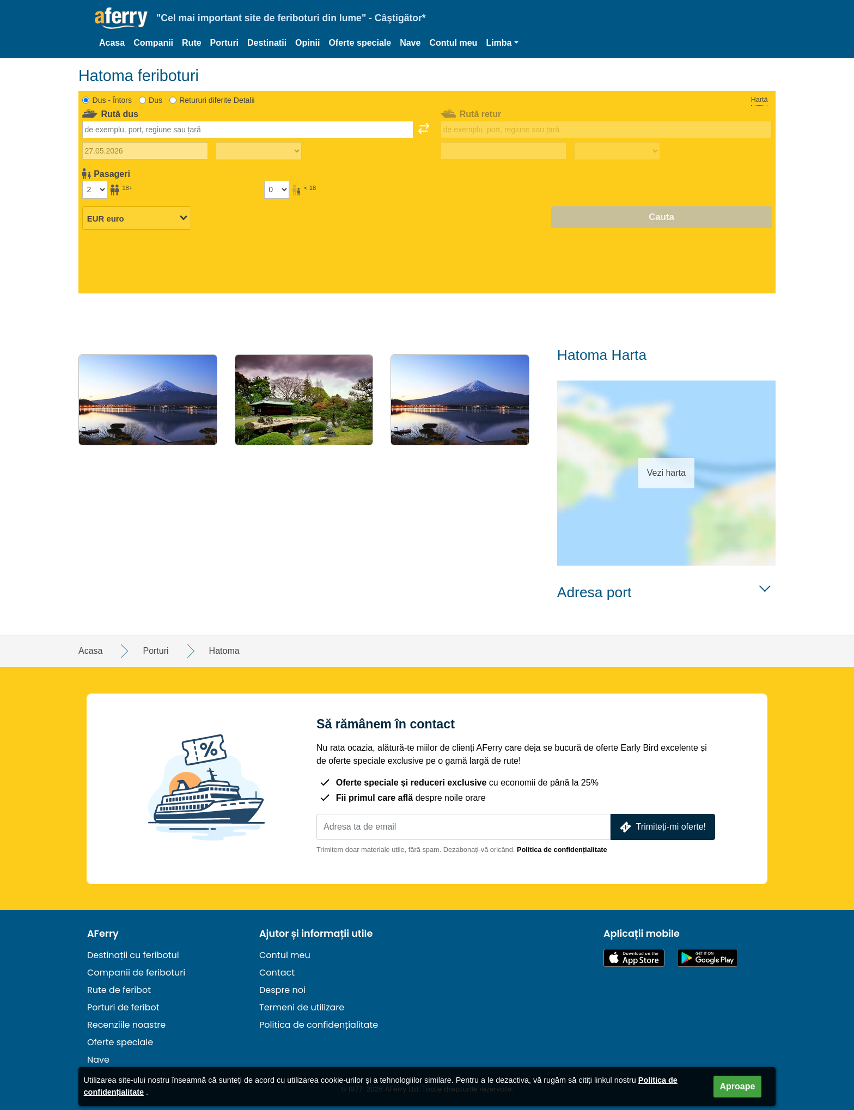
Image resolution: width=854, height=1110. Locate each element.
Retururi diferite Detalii (217, 100)
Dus (155, 100)
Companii (153, 42)
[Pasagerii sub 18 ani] (276, 189)
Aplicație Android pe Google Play (707, 958)
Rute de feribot (119, 990)
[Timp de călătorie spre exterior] (259, 151)
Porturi (224, 42)
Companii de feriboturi (136, 972)
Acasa (112, 42)
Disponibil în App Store (633, 958)
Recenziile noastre (126, 1025)
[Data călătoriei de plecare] (145, 151)
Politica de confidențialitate (562, 849)
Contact (277, 972)
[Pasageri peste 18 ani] (94, 189)
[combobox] (247, 129)
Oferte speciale (359, 42)
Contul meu (453, 42)
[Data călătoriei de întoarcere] (503, 151)
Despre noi (282, 990)
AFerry (103, 933)
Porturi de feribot (123, 1007)
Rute (192, 42)
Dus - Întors (112, 100)
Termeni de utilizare (301, 1007)
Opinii (307, 42)
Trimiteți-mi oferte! (662, 827)
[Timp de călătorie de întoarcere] (617, 151)
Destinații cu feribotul (133, 955)
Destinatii (266, 42)
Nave (410, 42)
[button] (501, 43)
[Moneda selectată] (137, 217)
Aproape (737, 1086)
